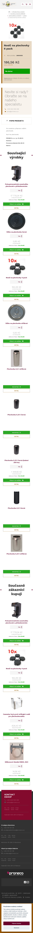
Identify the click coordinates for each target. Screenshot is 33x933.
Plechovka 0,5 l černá (16, 508)
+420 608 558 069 (11, 800)
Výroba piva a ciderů (18, 12)
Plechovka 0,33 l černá (17, 415)
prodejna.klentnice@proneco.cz (12, 830)
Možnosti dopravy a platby (13, 897)
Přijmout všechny (16, 923)
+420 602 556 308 (12, 109)
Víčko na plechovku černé (16, 232)
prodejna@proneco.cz (9, 853)
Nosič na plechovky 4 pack (16, 278)
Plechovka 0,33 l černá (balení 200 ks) (16, 461)
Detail (16, 208)
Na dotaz (8, 71)
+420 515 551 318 (7, 851)
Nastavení (16, 927)
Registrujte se (8, 78)
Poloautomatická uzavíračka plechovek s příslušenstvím (16, 185)
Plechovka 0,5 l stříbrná (16, 369)
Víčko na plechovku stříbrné (16, 323)
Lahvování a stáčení (15, 15)
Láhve (25, 15)
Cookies (27, 897)
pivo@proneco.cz (11, 111)
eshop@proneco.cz (12, 802)
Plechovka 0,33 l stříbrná (16, 554)
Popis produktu (16, 121)
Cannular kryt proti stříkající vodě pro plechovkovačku (16, 715)
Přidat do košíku (16, 204)
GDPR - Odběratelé (24, 893)
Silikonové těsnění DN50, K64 (16, 762)
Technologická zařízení (17, 14)
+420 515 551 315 (7, 828)
